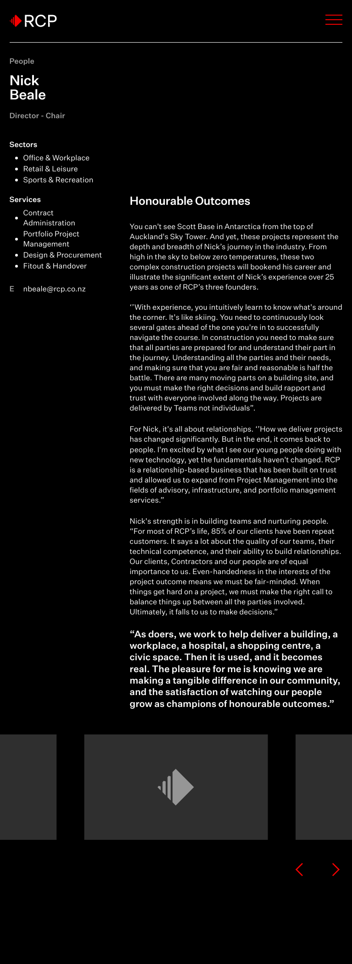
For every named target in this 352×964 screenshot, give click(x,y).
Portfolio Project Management (51, 239)
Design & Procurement (62, 255)
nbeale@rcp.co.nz (54, 289)
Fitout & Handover (55, 266)
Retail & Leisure (50, 169)
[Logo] (33, 21)
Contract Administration (49, 218)
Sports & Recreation (58, 180)
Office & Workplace (56, 158)
